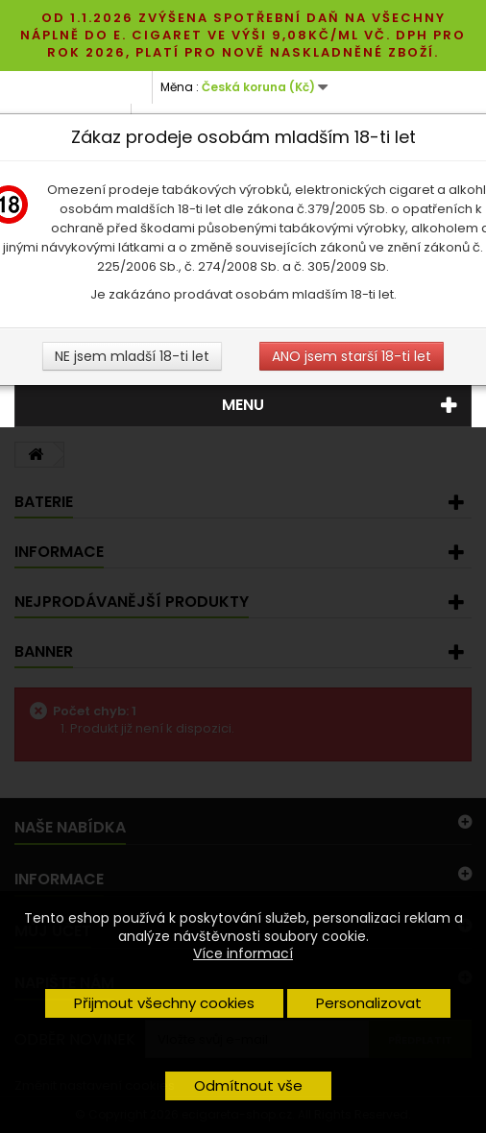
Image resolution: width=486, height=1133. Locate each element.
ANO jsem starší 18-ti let (351, 356)
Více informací (243, 953)
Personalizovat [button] (369, 1003)
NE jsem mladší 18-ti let (132, 356)
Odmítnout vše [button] (248, 1085)
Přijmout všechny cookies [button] (164, 1003)
